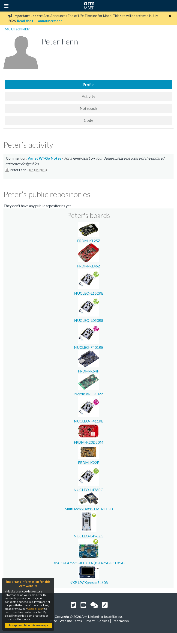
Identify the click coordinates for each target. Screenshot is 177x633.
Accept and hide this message (28, 625)
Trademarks (120, 621)
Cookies (103, 621)
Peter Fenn (18, 170)
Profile (88, 84)
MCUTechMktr (17, 29)
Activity (88, 96)
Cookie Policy (35, 608)
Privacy (89, 621)
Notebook (88, 108)
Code (88, 120)
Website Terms (71, 621)
